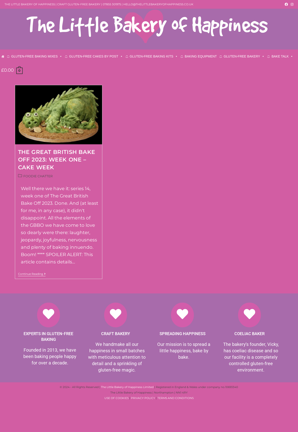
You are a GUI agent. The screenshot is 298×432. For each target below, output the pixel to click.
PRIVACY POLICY (143, 428)
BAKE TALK (282, 56)
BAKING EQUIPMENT (201, 56)
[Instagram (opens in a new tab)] (291, 4)
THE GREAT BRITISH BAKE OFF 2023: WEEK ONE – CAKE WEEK (56, 189)
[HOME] (2, 56)
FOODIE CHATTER (38, 206)
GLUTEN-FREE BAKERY (244, 56)
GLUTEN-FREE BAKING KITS (154, 56)
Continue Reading (32, 303)
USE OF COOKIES (116, 428)
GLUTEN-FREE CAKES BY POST (96, 56)
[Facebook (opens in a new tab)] (286, 4)
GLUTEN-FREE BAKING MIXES (36, 56)
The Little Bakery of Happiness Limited (127, 417)
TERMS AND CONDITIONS (175, 428)
